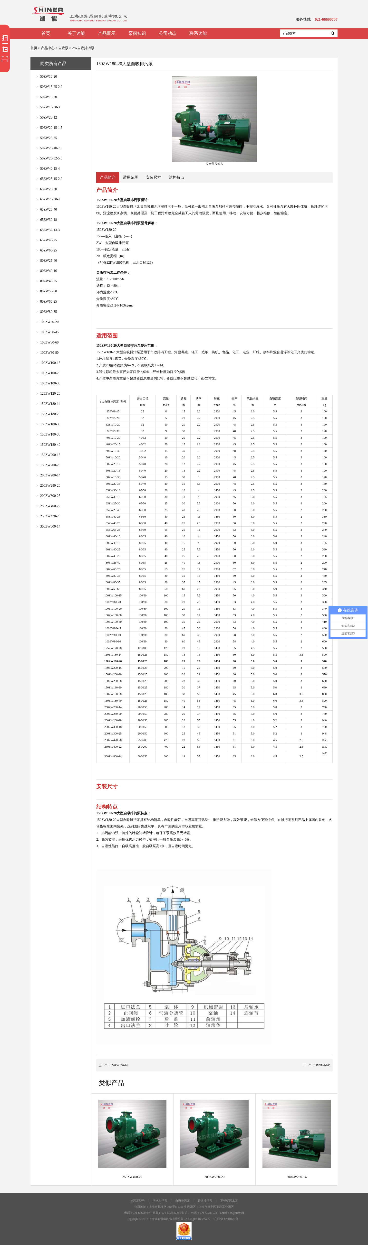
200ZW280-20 (50, 485)
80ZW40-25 (48, 281)
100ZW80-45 (49, 332)
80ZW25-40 (48, 260)
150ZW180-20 (50, 414)
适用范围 (130, 177)
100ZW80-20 (49, 322)
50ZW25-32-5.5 (51, 158)
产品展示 (107, 33)
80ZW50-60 (48, 291)
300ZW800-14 (50, 526)
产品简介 (108, 177)
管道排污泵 (205, 1200)
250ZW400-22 (50, 506)
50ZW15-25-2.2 (51, 87)
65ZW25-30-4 (50, 199)
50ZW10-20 (48, 76)
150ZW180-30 (50, 424)
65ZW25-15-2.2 (51, 179)
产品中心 (48, 48)
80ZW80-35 (48, 312)
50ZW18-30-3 (50, 107)
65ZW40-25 (48, 240)
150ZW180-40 (50, 444)
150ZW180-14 (50, 404)
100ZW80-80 (49, 352)
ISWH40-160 (322, 1065)
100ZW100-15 (50, 363)
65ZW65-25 (48, 250)
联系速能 (198, 33)
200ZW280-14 (50, 475)
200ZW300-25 (50, 496)
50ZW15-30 (48, 97)
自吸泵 (63, 48)
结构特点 (176, 177)
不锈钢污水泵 (229, 1200)
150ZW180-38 (50, 434)
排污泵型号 (137, 1200)
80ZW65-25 (48, 301)
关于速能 (76, 33)
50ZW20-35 (48, 138)
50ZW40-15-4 (50, 168)
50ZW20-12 (48, 117)
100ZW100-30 (50, 383)
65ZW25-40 (48, 209)
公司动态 (167, 33)
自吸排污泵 (182, 1200)
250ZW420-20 (50, 516)
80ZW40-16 (48, 271)
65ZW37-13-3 (50, 230)
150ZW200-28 (50, 465)
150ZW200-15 (50, 455)
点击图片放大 (214, 120)
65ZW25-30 (48, 189)
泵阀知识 (137, 33)
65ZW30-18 (48, 220)
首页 (45, 33)
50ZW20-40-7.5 (51, 148)
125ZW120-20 (50, 393)
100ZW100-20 (50, 373)
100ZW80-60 (49, 342)
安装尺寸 (153, 177)
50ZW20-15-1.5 (51, 128)
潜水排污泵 (160, 1200)
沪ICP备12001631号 (226, 1219)
